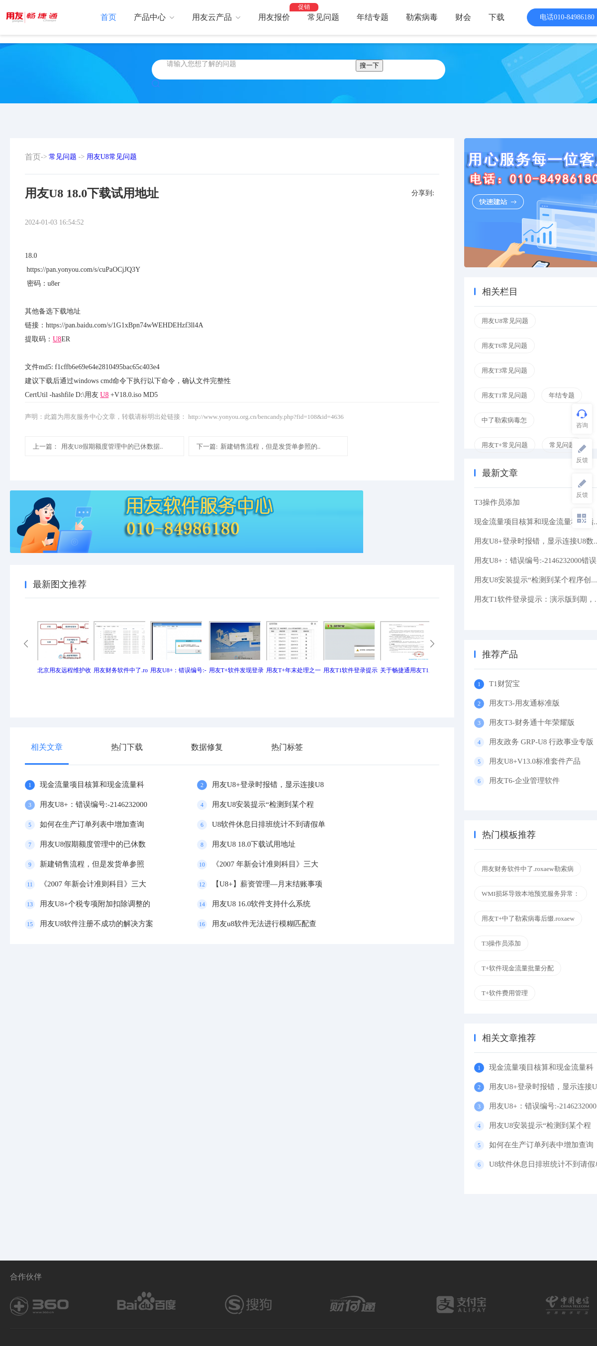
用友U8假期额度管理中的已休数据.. (98, 446)
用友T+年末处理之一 (293, 670)
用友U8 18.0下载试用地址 (254, 844)
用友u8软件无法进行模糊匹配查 (264, 924)
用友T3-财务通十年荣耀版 (533, 722)
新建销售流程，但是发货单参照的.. (258, 446)
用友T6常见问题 (504, 345)
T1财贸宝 (504, 684)
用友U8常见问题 (112, 156)
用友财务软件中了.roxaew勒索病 (528, 868)
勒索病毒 (422, 17)
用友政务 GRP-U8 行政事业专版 (541, 742)
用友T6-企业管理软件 (524, 781)
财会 (463, 17)
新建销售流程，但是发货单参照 (92, 864)
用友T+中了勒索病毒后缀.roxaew (528, 918)
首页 (108, 17)
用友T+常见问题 (505, 445)
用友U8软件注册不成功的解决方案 (96, 924)
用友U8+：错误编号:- (178, 670)
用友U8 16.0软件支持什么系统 (261, 904)
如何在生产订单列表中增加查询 (92, 824)
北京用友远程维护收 (64, 670)
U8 (57, 339)
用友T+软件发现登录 (236, 670)
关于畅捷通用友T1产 (407, 670)
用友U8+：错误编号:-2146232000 (93, 804)
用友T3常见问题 (504, 370)
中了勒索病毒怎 (504, 420)
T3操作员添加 (497, 502)
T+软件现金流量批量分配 (518, 968)
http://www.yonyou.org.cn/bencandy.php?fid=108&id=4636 (265, 416)
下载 (496, 17)
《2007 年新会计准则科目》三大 (265, 864)
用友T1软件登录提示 (350, 670)
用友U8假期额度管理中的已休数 (93, 844)
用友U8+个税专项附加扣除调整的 (95, 904)
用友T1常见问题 (504, 395)
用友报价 (274, 17)
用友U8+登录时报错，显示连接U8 (268, 785)
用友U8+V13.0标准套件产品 (535, 761)
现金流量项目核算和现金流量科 (92, 785)
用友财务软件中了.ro (121, 670)
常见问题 (323, 17)
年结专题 (373, 17)
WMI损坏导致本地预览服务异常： (531, 893)
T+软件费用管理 (505, 993)
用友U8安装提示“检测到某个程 (263, 804)
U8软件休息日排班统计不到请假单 (268, 824)
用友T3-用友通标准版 (524, 703)
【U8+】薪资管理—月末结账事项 (267, 884)
